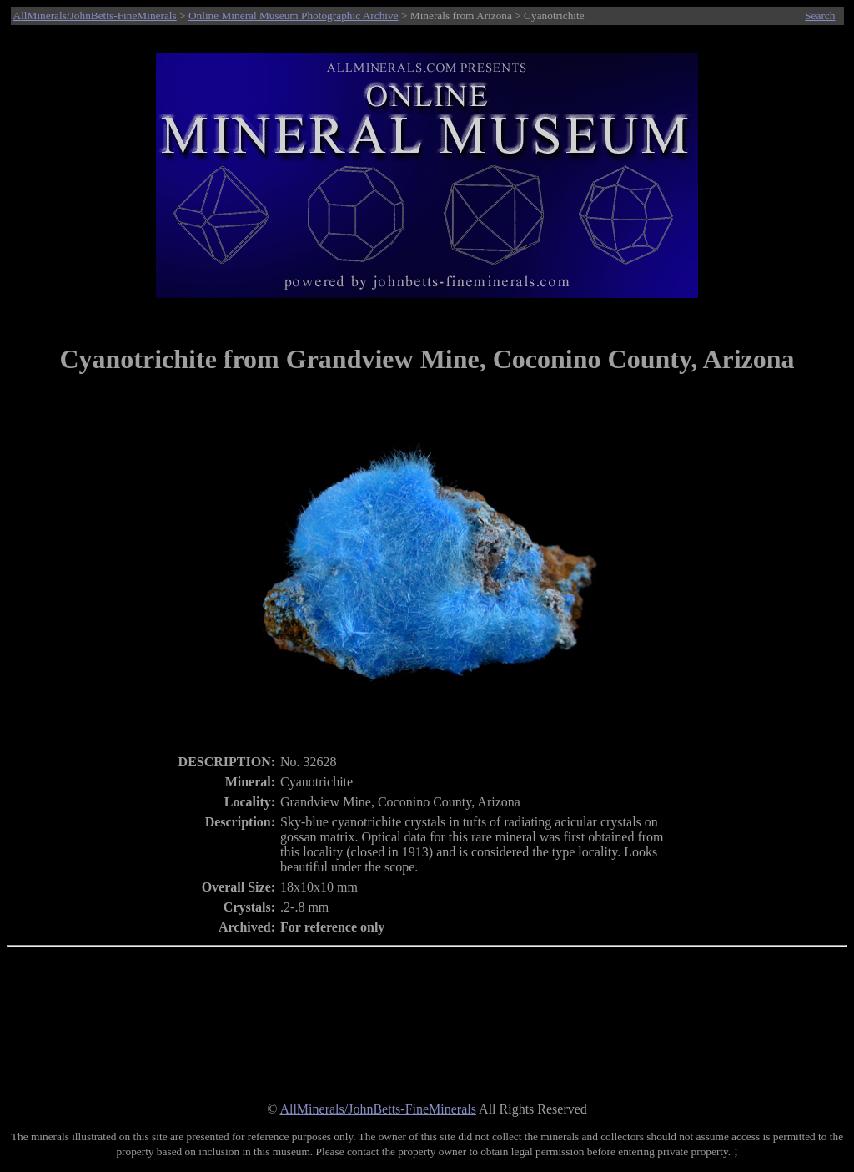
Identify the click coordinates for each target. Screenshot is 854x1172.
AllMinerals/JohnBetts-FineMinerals (95, 15)
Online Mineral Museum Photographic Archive (293, 15)
